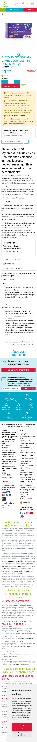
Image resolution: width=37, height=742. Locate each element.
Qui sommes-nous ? (7, 445)
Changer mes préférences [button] (22, 734)
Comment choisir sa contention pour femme (12, 617)
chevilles (15, 609)
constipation (4, 566)
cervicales (30, 607)
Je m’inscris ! (28, 388)
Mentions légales (25, 447)
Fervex (4, 568)
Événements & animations (27, 436)
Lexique (22, 438)
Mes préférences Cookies (27, 452)
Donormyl (31, 568)
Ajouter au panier (10, 86)
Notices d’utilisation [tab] (11, 268)
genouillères (17, 605)
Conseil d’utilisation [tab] (11, 260)
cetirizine (19, 566)
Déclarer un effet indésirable (15, 116)
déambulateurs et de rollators (25, 638)
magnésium (28, 571)
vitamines (19, 573)
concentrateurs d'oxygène (28, 663)
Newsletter (5, 447)
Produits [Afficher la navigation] (16, 9)
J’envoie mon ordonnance (18, 370)
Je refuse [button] (22, 729)
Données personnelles (26, 449)
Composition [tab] (8, 264)
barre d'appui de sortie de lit (24, 631)
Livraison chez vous (26, 498)
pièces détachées (12, 656)
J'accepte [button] (22, 725)
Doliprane (18, 560)
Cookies (22, 451)
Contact (4, 449)
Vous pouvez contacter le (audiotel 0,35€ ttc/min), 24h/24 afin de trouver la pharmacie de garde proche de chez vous (27, 476)
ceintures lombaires (26, 605)
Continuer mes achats (12, 142)
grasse (3, 565)
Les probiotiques (5, 727)
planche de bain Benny (8, 645)
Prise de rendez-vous (26, 435)
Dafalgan (19, 561)
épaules (3, 609)
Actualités (23, 433)
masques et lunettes (19, 664)
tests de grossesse (18, 571)
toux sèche (29, 563)
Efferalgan (11, 561)
